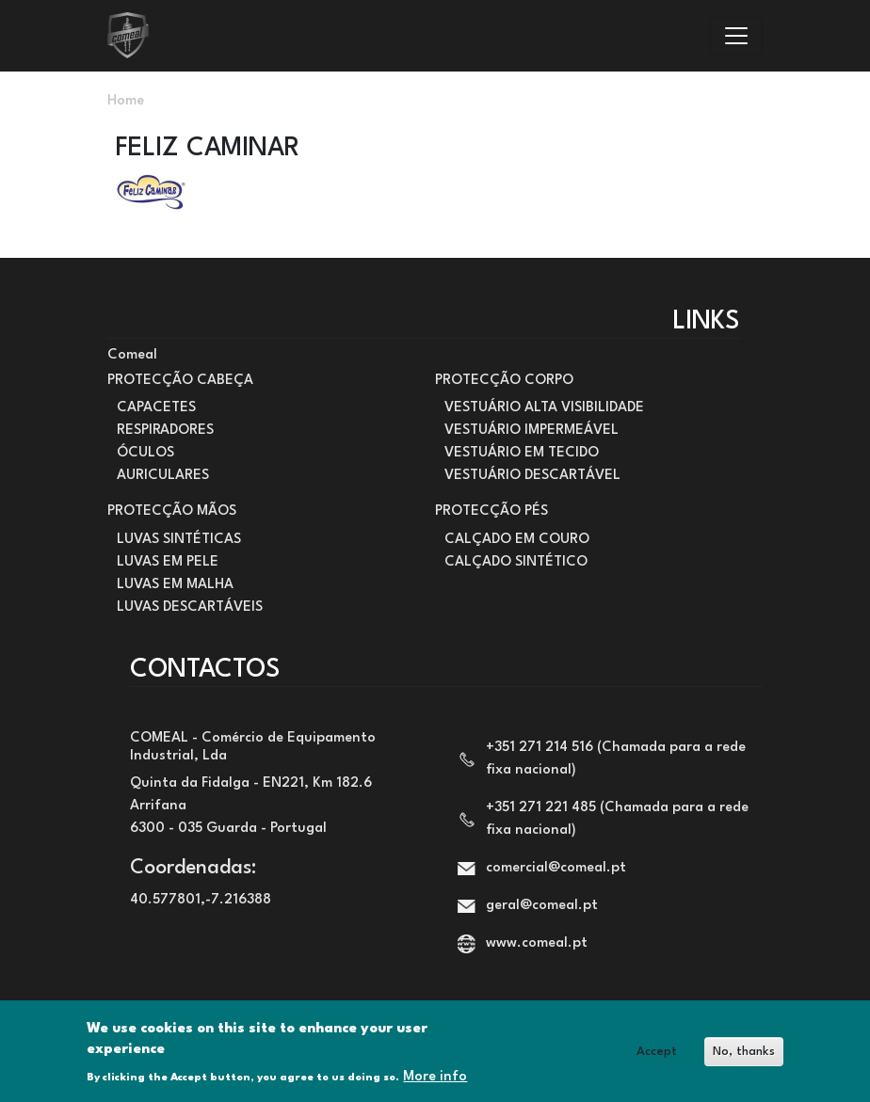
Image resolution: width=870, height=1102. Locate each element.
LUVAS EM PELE (167, 562)
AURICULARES (163, 476)
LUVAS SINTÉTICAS (179, 540)
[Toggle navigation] (736, 36)
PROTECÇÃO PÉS (491, 511)
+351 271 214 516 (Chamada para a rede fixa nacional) (616, 759)
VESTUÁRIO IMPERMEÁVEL (531, 430)
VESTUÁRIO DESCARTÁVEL (532, 476)
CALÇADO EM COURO (516, 540)
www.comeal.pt (537, 943)
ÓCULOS (145, 453)
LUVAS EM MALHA (175, 585)
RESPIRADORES (165, 430)
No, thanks (744, 1058)
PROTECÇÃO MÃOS (171, 511)
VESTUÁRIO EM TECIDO (521, 453)
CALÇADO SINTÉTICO (516, 562)
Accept (656, 1058)
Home (125, 101)
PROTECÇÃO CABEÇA (180, 381)
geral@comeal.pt (542, 906)
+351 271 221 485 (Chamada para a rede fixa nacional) (617, 819)
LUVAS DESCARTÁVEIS (190, 607)
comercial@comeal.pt (556, 868)
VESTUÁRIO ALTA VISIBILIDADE (544, 408)
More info (435, 1084)
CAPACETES (156, 408)
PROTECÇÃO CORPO (504, 381)
